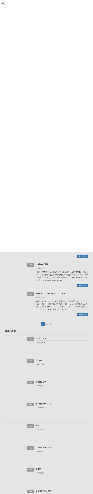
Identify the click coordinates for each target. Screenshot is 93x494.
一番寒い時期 (42, 264)
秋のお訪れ (40, 360)
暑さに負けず (41, 382)
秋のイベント (41, 338)
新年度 (38, 469)
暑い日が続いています (44, 404)
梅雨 (37, 425)
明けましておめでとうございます (50, 293)
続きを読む (82, 256)
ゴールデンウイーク (43, 447)
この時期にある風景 (43, 491)
